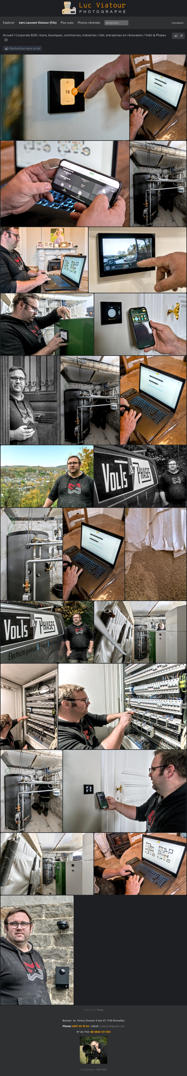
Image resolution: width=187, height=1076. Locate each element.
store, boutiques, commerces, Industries (68, 35)
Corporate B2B (26, 35)
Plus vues (67, 23)
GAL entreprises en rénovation (121, 35)
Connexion (178, 22)
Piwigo (100, 1009)
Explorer (9, 23)
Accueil (8, 35)
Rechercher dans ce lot (25, 48)
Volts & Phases (155, 35)
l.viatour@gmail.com (112, 1026)
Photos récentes (89, 23)
